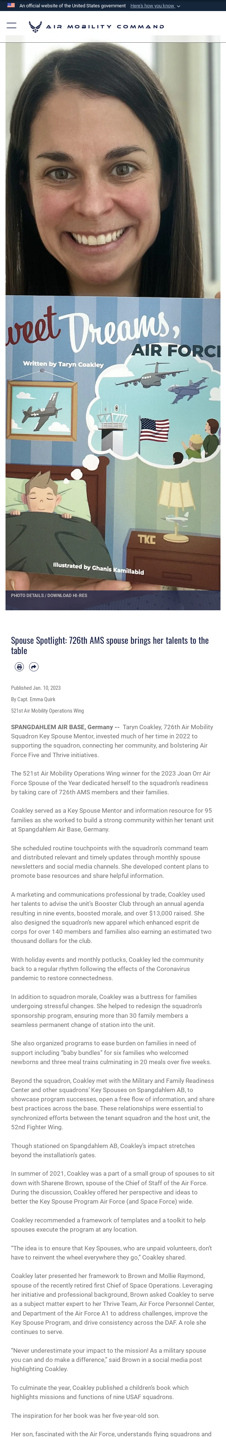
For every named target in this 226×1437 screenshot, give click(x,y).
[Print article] (19, 666)
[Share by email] (33, 666)
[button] (156, 6)
